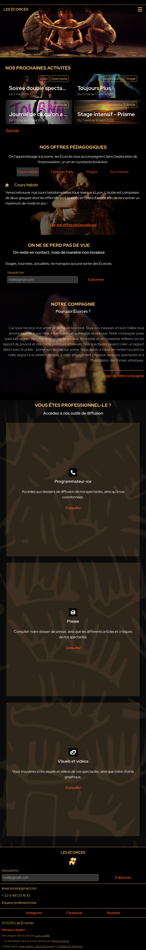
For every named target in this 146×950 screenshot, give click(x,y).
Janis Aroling (26, 946)
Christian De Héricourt (70, 946)
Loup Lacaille (42, 935)
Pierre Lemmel (60, 941)
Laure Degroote (44, 946)
